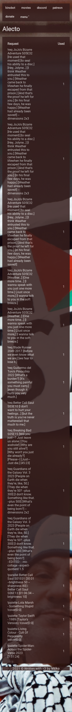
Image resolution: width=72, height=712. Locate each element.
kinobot (10, 8)
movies (26, 8)
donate (9, 16)
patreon (57, 8)
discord (41, 8)
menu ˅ (24, 17)
